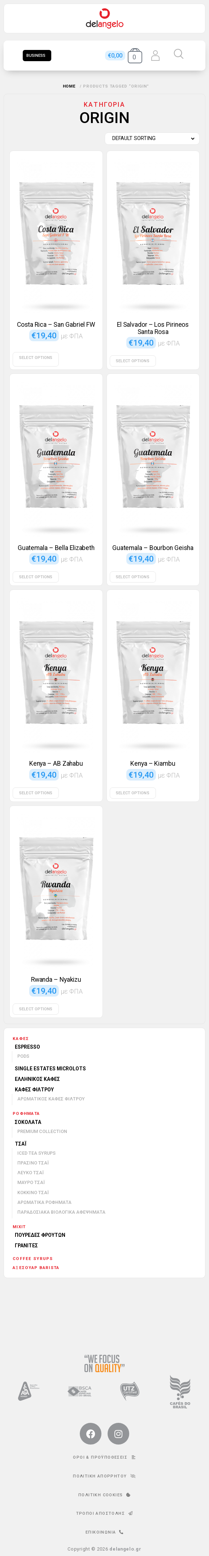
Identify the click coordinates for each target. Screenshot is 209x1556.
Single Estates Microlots (50, 1068)
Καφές (21, 1038)
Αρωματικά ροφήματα (44, 1202)
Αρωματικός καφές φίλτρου (51, 1099)
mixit (19, 1226)
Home (69, 86)
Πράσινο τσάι (33, 1163)
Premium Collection (42, 1131)
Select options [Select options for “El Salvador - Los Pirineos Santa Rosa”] (132, 361)
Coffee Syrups (33, 1258)
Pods (23, 1056)
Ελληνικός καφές (37, 1079)
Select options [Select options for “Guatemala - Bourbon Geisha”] (132, 577)
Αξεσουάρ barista (36, 1267)
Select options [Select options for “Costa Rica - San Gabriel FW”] (35, 357)
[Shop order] (150, 138)
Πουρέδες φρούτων (40, 1235)
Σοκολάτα (28, 1122)
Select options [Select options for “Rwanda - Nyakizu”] (35, 1009)
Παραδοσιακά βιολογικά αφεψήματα (61, 1212)
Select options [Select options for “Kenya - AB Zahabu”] (35, 793)
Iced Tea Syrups (36, 1153)
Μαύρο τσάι (31, 1182)
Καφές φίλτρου (34, 1089)
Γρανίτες (26, 1245)
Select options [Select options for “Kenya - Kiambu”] (132, 793)
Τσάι (20, 1144)
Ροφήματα (26, 1113)
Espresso (27, 1047)
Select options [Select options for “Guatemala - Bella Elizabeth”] (35, 577)
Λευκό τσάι (30, 1172)
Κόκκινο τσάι (33, 1192)
